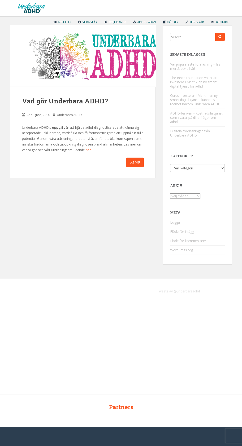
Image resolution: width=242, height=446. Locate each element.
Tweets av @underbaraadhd (178, 291)
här (88, 150)
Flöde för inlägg (182, 231)
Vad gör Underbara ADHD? (65, 101)
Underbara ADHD (69, 115)
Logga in (176, 222)
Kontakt (220, 22)
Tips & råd (194, 22)
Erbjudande (115, 22)
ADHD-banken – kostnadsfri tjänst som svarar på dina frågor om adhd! (196, 117)
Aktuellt (62, 22)
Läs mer (135, 162)
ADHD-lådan (144, 22)
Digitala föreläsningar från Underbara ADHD (190, 133)
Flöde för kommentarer (188, 240)
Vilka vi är (87, 22)
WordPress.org (181, 250)
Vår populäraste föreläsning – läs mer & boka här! (195, 66)
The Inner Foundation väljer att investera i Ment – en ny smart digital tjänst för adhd (194, 81)
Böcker (170, 22)
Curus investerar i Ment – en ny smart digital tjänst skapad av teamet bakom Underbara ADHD (195, 99)
